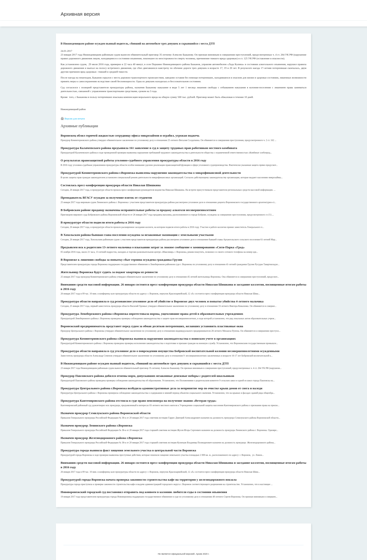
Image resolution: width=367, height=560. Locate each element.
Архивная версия (80, 14)
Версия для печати (75, 118)
